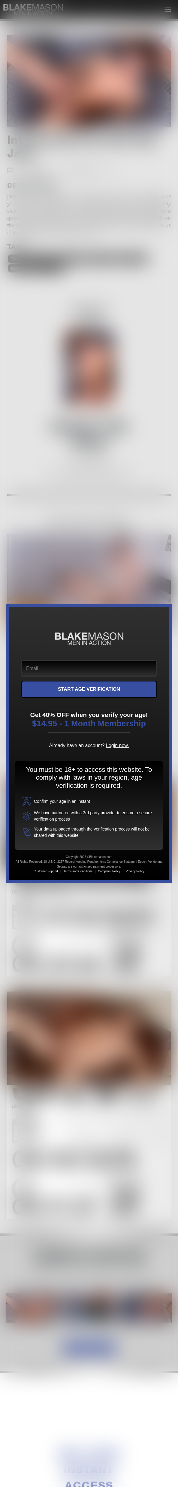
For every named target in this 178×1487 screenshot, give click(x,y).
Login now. (117, 745)
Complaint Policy (109, 871)
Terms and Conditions (77, 871)
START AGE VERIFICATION (89, 689)
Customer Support (46, 871)
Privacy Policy (135, 871)
